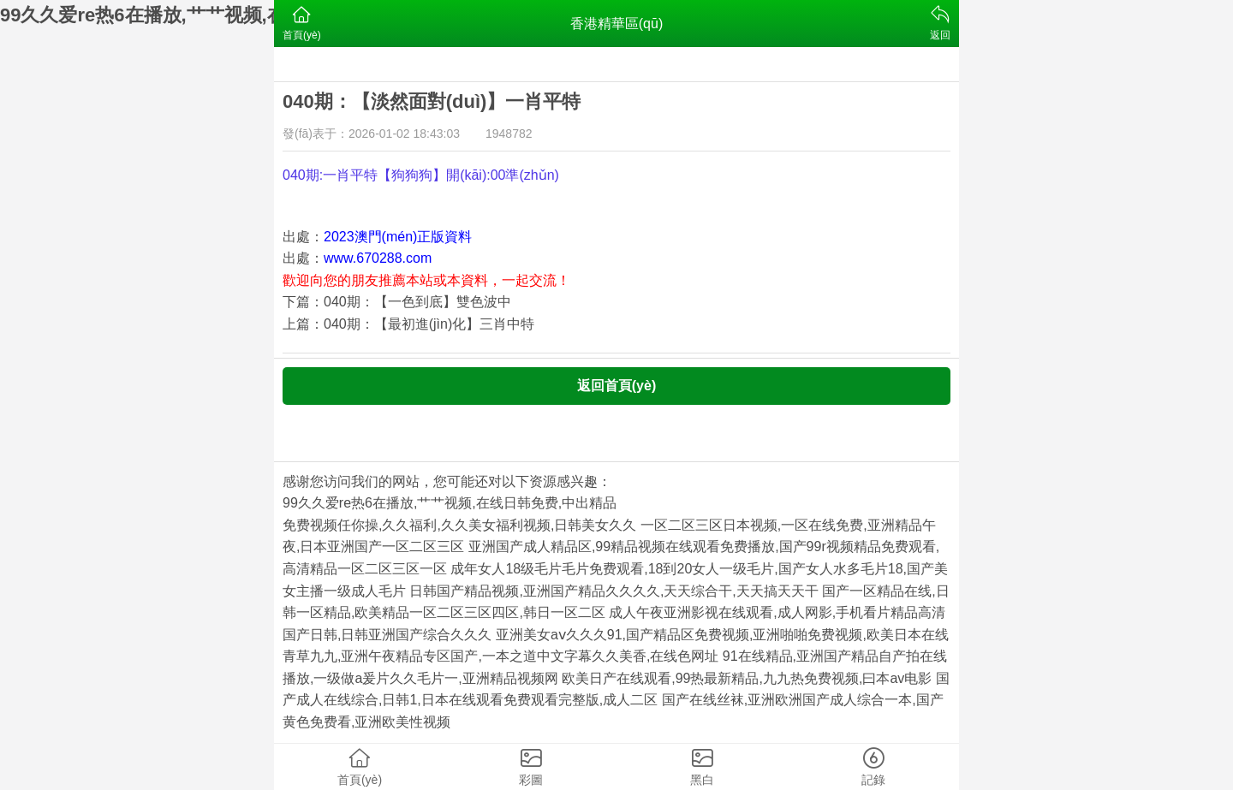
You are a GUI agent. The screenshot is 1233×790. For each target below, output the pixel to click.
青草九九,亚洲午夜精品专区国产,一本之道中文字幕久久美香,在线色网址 (500, 656)
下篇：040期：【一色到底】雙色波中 (397, 301)
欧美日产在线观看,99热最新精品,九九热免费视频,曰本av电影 (747, 678)
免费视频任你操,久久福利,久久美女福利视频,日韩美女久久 (459, 525)
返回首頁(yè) (616, 385)
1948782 (509, 133)
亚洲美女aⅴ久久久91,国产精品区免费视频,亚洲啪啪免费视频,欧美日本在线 (722, 634)
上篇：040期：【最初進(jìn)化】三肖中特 (408, 324)
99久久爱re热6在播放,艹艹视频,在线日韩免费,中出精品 (449, 503)
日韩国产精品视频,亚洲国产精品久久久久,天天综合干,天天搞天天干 (613, 591)
